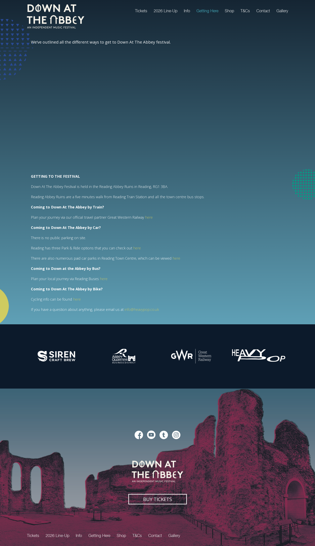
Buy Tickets (157, 499)
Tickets (141, 10)
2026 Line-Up (165, 10)
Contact (263, 10)
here (149, 217)
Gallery (282, 10)
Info (187, 10)
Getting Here (207, 10)
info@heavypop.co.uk (142, 309)
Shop (229, 10)
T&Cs (245, 10)
